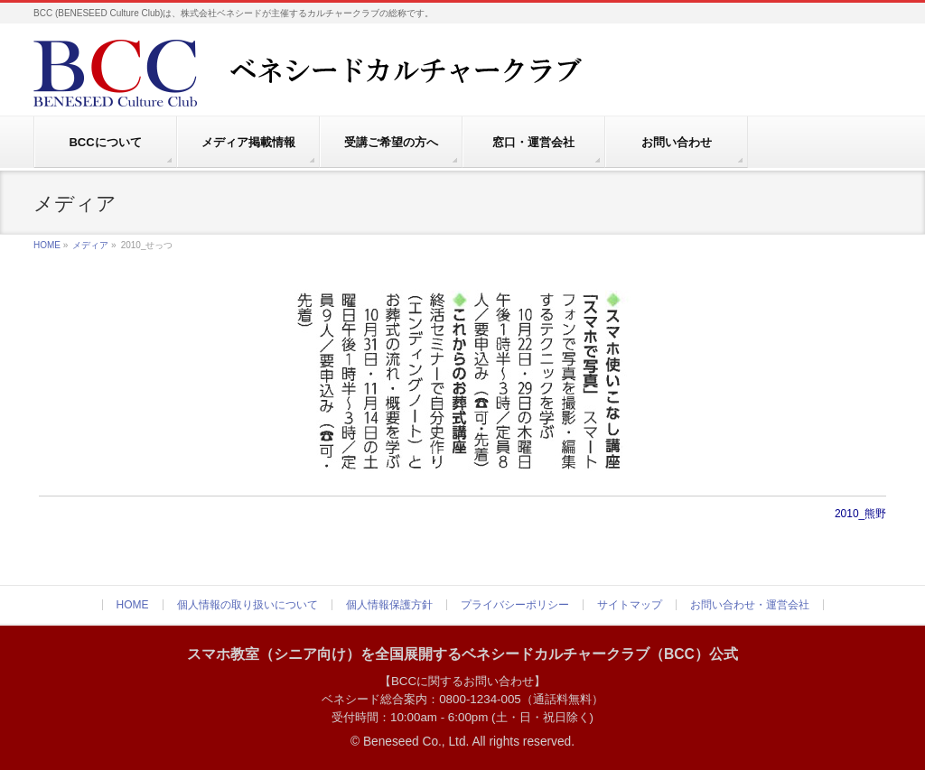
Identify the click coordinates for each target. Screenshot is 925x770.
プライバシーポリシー (515, 604)
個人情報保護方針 (389, 604)
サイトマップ (629, 604)
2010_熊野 (860, 513)
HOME (47, 245)
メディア (90, 245)
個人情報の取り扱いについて (247, 604)
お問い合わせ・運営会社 (749, 604)
